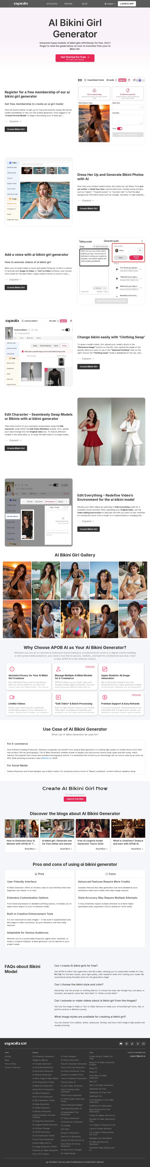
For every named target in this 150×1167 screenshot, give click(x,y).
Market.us (46, 758)
